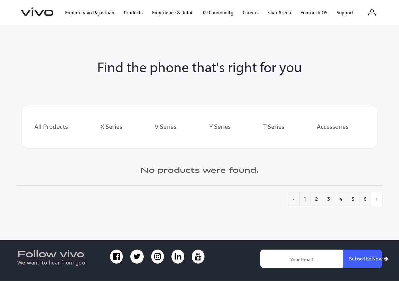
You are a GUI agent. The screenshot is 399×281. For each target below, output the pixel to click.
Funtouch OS (313, 12)
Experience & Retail (173, 12)
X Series (111, 126)
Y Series (220, 126)
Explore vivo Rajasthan (89, 12)
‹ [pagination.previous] (294, 199)
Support (345, 12)
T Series (273, 126)
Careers (251, 12)
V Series (165, 126)
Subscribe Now (365, 258)
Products (133, 12)
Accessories (333, 126)
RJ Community (218, 12)
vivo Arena (279, 12)
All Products (51, 126)
